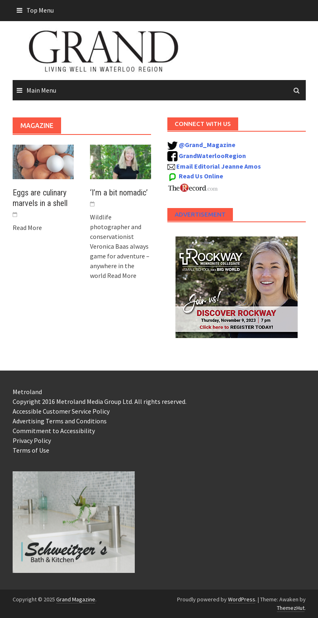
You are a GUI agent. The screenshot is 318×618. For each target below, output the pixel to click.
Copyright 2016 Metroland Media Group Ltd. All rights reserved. (99, 401)
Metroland (27, 392)
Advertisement (200, 214)
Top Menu (40, 10)
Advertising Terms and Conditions (60, 421)
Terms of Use (31, 450)
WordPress (241, 599)
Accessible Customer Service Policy (61, 411)
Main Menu (41, 90)
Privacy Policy (32, 440)
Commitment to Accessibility (54, 431)
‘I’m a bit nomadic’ (119, 192)
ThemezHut (291, 607)
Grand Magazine (75, 599)
